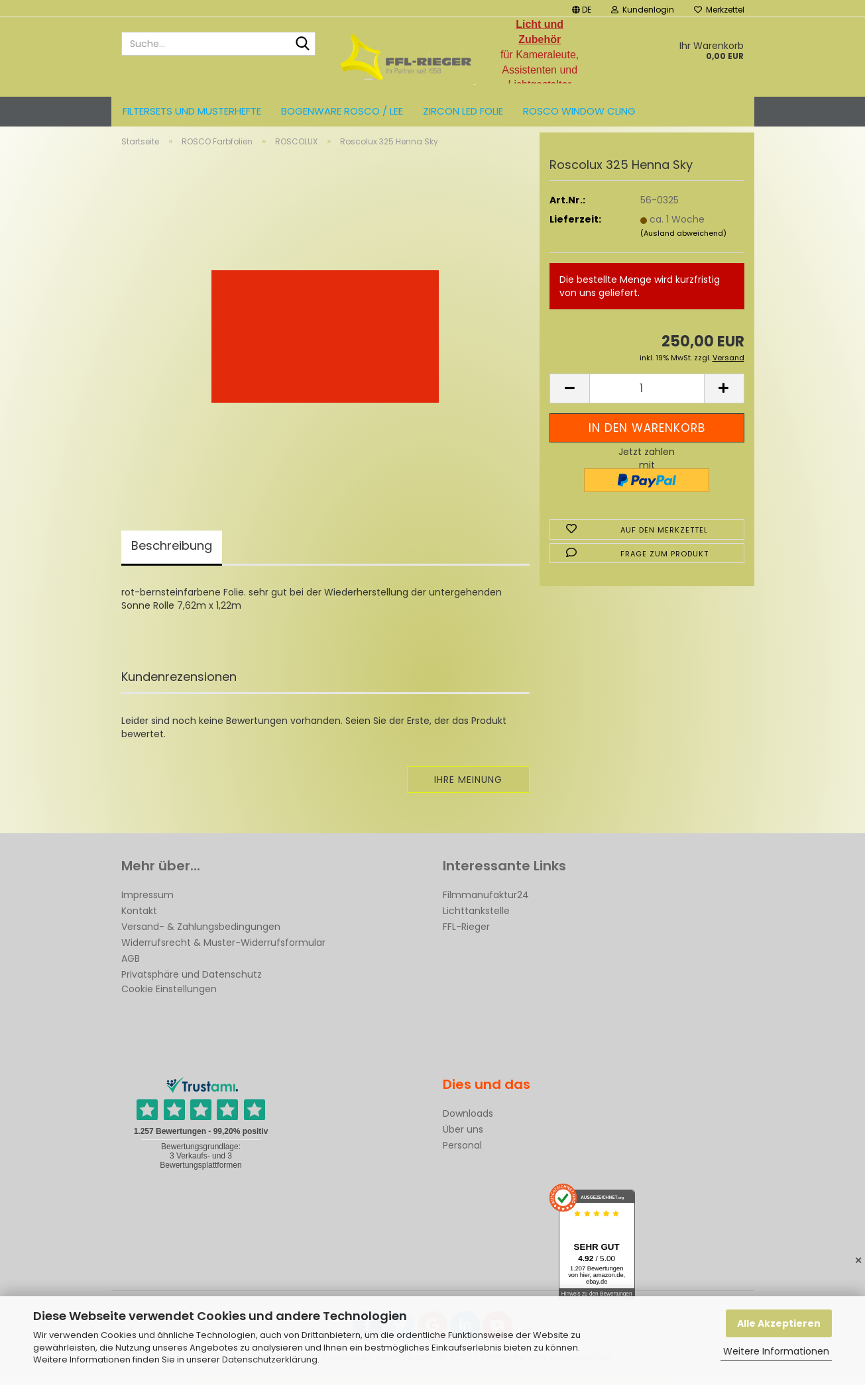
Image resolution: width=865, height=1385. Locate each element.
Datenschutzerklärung (269, 1359)
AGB (130, 969)
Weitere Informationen (776, 1351)
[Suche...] (303, 44)
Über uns (463, 1140)
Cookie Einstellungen (169, 1000)
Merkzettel (719, 9)
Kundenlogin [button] (642, 9)
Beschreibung (171, 556)
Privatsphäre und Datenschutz (191, 985)
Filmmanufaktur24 (486, 906)
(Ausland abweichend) (683, 244)
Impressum (147, 906)
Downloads (468, 1124)
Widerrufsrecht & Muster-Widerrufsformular (223, 953)
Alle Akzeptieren (779, 1323)
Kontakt (139, 922)
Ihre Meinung (468, 790)
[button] (581, 8)
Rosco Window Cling (579, 111)
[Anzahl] (646, 400)
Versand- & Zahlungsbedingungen (200, 938)
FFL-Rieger (466, 938)
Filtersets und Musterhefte (192, 111)
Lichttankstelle (476, 922)
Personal (462, 1156)
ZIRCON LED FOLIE (463, 111)
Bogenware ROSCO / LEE (342, 111)
